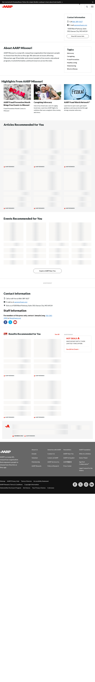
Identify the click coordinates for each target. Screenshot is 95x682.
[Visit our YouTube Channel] (15, 322)
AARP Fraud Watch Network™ (77, 102)
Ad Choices (26, 488)
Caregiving (70, 56)
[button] (86, 6)
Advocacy (70, 53)
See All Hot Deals (72, 349)
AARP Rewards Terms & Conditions (11, 484)
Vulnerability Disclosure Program (10, 488)
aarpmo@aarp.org (80, 25)
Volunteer (35, 458)
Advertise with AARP (54, 449)
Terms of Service (26, 481)
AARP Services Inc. (53, 462)
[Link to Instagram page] (86, 484)
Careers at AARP (53, 458)
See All (57, 334)
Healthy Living (72, 62)
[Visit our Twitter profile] (10, 322)
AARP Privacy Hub (13, 481)
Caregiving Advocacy (43, 102)
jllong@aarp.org (15, 318)
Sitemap (2, 481)
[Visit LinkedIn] (91, 484)
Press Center (67, 466)
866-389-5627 (77, 22)
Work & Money (72, 69)
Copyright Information (31, 484)
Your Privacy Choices (39, 488)
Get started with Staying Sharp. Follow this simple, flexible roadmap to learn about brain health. (31, 2)
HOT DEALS (71, 338)
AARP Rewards (36, 466)
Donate (34, 454)
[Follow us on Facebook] (5, 322)
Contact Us (51, 454)
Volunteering (71, 66)
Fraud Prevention (73, 59)
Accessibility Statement (41, 481)
